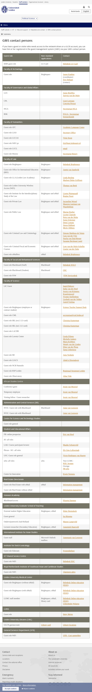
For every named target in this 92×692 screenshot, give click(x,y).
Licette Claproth (69, 215)
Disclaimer (6, 669)
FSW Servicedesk (70, 276)
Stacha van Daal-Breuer (72, 238)
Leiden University (6, 2)
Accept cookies (10, 689)
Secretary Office (69, 133)
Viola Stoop (67, 138)
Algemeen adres (69, 572)
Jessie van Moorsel (70, 387)
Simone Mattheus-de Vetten (73, 233)
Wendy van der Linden (71, 344)
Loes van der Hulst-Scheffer (74, 246)
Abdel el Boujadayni (71, 360)
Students (15, 2)
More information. (29, 685)
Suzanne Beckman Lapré (72, 241)
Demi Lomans (68, 223)
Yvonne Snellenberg (70, 297)
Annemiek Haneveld (71, 527)
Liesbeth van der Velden (72, 299)
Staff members (23, 2)
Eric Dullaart (68, 80)
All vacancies (53, 666)
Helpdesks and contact (38, 30)
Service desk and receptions (12, 655)
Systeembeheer (69, 551)
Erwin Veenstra (69, 474)
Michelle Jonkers (69, 339)
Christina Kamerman (71, 321)
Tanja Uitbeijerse (69, 350)
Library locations (69, 625)
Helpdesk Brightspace (71, 164)
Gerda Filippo (68, 336)
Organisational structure (36, 2)
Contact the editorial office (12, 662)
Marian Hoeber (69, 212)
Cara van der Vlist (70, 236)
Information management (72, 485)
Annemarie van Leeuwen (72, 538)
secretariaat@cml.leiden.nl (73, 315)
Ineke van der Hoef (70, 289)
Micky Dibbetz (69, 228)
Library (46, 2)
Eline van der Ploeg (70, 347)
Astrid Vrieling (69, 302)
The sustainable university (57, 659)
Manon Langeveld (70, 522)
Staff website (5, 30)
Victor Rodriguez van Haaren (74, 456)
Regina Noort (68, 196)
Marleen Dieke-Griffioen (72, 180)
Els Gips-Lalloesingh (71, 450)
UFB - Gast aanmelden (72, 635)
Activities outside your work (58, 669)
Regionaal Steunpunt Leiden (74, 371)
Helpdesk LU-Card (70, 64)
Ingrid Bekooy (68, 286)
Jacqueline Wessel (70, 201)
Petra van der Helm (70, 217)
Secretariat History (70, 154)
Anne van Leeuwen (70, 408)
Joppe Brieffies (69, 93)
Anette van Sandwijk (71, 170)
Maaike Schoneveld (70, 445)
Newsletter (52, 678)
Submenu (7, 34)
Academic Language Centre (73, 127)
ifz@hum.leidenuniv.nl (72, 143)
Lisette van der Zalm (71, 249)
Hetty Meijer (68, 614)
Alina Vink (67, 376)
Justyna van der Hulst (71, 96)
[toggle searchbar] (89, 7)
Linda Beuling (68, 178)
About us (51, 655)
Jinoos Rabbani (69, 225)
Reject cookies (29, 689)
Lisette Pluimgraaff (70, 193)
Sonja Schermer (69, 220)
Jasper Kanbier (69, 74)
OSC (65, 270)
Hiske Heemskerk (70, 511)
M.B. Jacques (68, 463)
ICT (13, 30)
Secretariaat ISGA (70, 109)
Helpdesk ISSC (69, 561)
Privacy (5, 666)
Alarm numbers (8, 678)
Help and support (22, 30)
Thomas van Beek (70, 186)
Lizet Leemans (68, 101)
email (65, 148)
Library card (46, 625)
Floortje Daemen (69, 501)
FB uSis (66, 469)
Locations (5, 659)
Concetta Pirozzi (69, 104)
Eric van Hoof (68, 434)
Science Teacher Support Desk (74, 307)
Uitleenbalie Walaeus (71, 604)
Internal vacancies (55, 662)
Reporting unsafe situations (12, 682)
